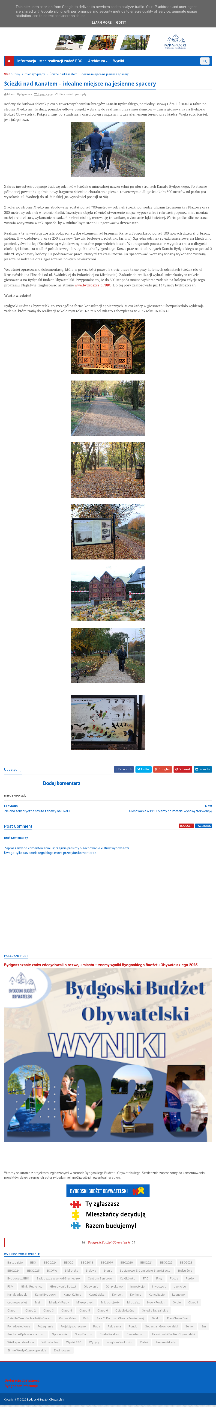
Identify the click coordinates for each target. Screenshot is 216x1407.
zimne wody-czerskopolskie (27, 1352)
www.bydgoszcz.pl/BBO (93, 288)
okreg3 (193, 1304)
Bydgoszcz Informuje (21, 1388)
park (87, 1320)
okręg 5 (85, 1312)
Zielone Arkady (166, 1344)
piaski (156, 1320)
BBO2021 (147, 1264)
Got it (121, 22)
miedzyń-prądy (35, 76)
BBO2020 (127, 1264)
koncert (118, 1296)
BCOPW (53, 1272)
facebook (203, 828)
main (39, 1304)
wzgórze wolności (120, 1344)
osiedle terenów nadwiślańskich (30, 1320)
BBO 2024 (50, 1264)
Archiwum (96, 63)
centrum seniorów (100, 1280)
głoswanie (91, 1288)
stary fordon (84, 1336)
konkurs (136, 1296)
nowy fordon (157, 1304)
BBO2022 (167, 1264)
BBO (33, 1264)
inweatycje (138, 1288)
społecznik (60, 1336)
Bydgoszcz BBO (19, 1280)
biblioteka (72, 1272)
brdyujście (185, 1272)
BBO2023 (186, 1264)
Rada (97, 1328)
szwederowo (136, 1336)
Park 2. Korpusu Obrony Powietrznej (120, 1320)
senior (190, 1328)
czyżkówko (128, 1280)
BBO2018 (87, 1264)
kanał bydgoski (46, 1296)
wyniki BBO (74, 1344)
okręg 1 (13, 1312)
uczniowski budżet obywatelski (174, 1336)
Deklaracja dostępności (22, 1382)
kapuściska (97, 1296)
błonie (108, 1272)
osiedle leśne (125, 1312)
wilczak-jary (50, 1344)
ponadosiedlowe (19, 1328)
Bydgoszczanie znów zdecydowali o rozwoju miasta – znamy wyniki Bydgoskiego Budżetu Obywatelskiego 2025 (101, 968)
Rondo (133, 1328)
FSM (11, 1288)
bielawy (91, 1272)
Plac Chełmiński (178, 1320)
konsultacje (157, 1296)
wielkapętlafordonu (21, 1344)
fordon (191, 1280)
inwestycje (160, 1288)
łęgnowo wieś (18, 1304)
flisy (18, 76)
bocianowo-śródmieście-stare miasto (145, 1272)
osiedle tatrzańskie (155, 1312)
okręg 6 (103, 1312)
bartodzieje (15, 1264)
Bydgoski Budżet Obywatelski (108, 1244)
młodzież (134, 1304)
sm (204, 1328)
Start (8, 76)
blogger (186, 828)
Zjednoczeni (62, 1352)
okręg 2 (31, 1312)
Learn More (101, 22)
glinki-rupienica (32, 1288)
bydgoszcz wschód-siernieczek (59, 1280)
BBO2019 (107, 1264)
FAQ (146, 1280)
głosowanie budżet (64, 1288)
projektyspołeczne (73, 1328)
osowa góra (68, 1320)
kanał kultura (73, 1296)
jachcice (180, 1288)
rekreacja (114, 1328)
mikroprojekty (111, 1304)
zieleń (144, 1344)
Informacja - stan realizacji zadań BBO (49, 63)
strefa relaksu (110, 1336)
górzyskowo (114, 1288)
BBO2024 (14, 1272)
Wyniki (118, 63)
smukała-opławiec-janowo (26, 1336)
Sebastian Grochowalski (162, 1328)
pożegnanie (46, 1328)
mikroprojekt (85, 1304)
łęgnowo (179, 1296)
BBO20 (69, 1264)
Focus (174, 1280)
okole (177, 1304)
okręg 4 (67, 1312)
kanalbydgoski (18, 1296)
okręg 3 (49, 1312)
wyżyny (94, 1344)
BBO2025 (34, 1272)
